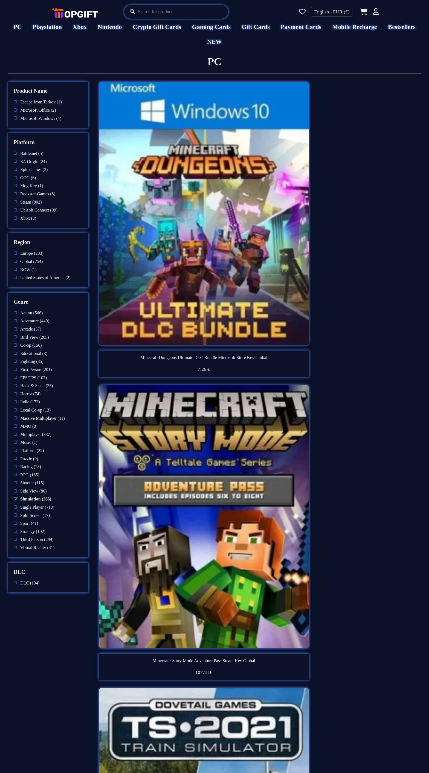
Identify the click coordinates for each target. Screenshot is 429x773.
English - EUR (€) (331, 12)
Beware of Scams (241, 692)
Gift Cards (256, 30)
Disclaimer (130, 677)
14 (275, 611)
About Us (128, 663)
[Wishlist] (302, 12)
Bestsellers (402, 30)
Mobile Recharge (354, 30)
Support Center (238, 677)
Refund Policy (133, 720)
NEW (214, 45)
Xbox (80, 30)
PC (17, 30)
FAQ (226, 663)
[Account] (376, 12)
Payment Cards (301, 30)
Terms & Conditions (140, 692)
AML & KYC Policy (141, 735)
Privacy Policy (134, 706)
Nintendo (110, 30)
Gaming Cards (211, 30)
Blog (226, 706)
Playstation (47, 30)
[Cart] (362, 11)
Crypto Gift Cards (157, 30)
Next (291, 611)
